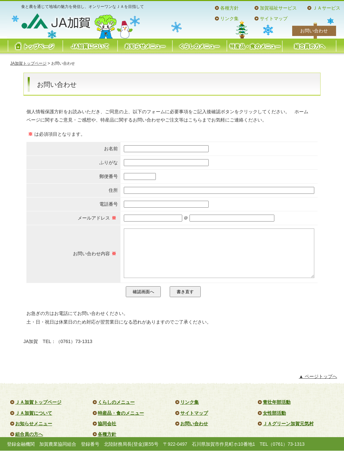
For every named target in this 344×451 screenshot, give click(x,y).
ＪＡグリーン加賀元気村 (288, 423)
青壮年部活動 (277, 402)
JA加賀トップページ (28, 63)
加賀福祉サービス (278, 8)
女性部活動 (274, 413)
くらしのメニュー (199, 46)
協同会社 (107, 423)
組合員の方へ (309, 46)
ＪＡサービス (326, 8)
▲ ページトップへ (318, 376)
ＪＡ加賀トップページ (38, 402)
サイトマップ (274, 18)
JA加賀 (55, 21)
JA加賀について (89, 46)
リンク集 (229, 18)
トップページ (35, 46)
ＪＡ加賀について (33, 413)
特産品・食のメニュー (254, 46)
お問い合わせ (314, 30)
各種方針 (229, 8)
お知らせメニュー (144, 46)
